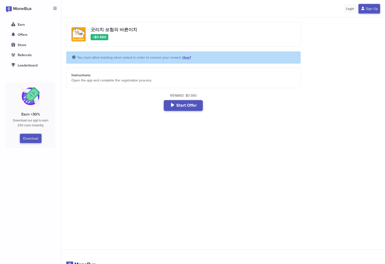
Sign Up (369, 9)
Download (30, 138)
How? (186, 57)
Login (350, 9)
